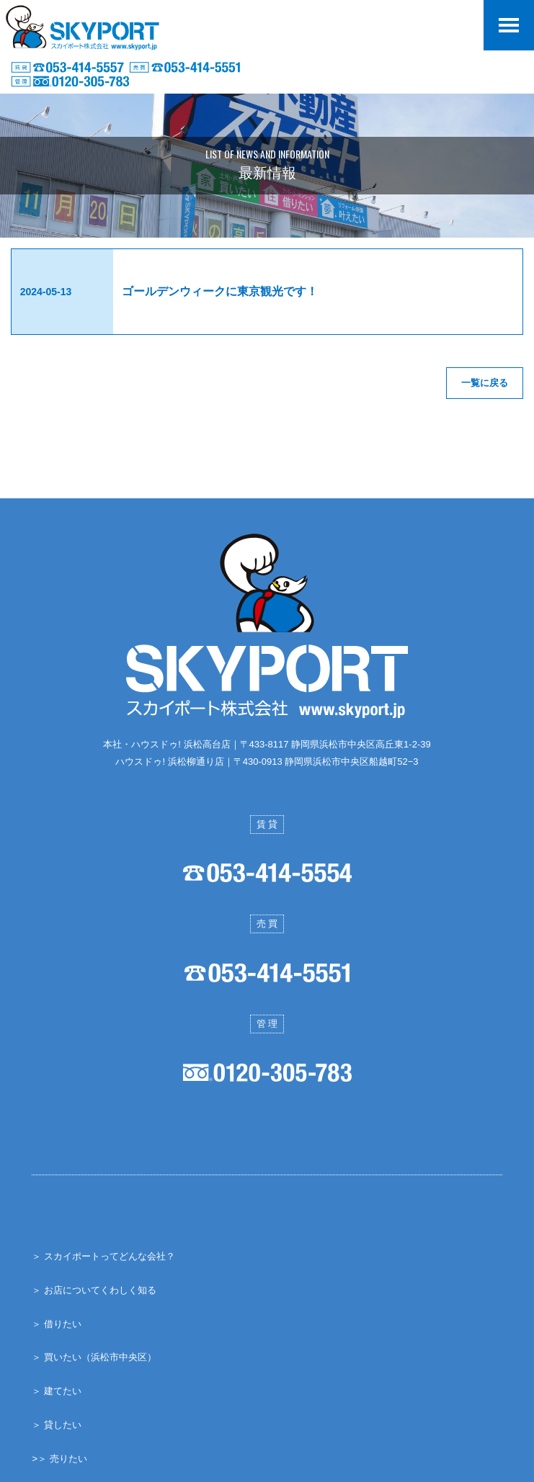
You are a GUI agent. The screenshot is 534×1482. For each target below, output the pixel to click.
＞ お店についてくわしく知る (94, 1289)
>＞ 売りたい (59, 1457)
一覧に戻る (484, 382)
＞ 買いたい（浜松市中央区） (94, 1356)
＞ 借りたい (56, 1322)
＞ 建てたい (56, 1390)
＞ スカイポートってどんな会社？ (103, 1255)
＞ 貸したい (56, 1424)
